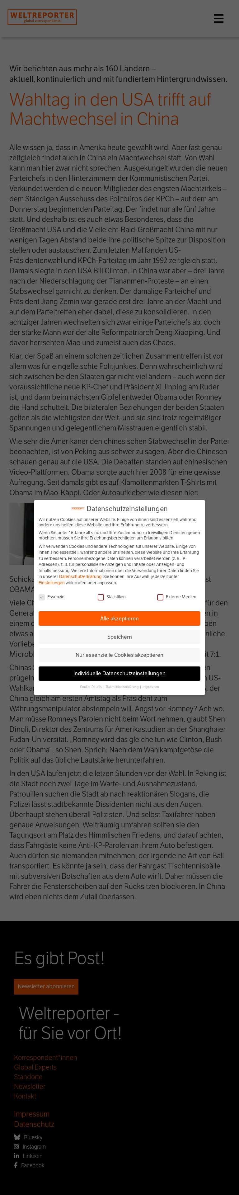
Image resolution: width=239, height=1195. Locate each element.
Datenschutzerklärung (80, 576)
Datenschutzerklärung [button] (122, 687)
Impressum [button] (151, 687)
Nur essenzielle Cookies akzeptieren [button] (119, 655)
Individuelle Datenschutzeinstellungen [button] (119, 673)
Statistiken (112, 597)
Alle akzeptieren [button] (119, 618)
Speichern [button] (119, 636)
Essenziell (52, 597)
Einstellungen (52, 583)
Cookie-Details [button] (91, 687)
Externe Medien (176, 597)
